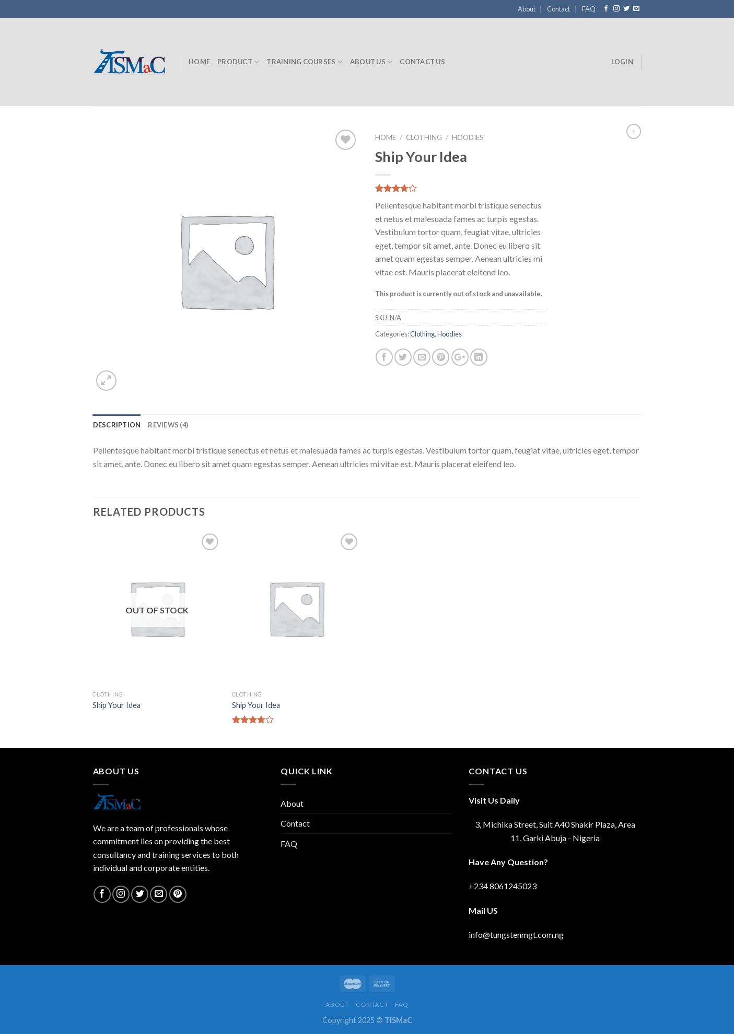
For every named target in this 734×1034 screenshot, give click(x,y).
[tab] (117, 424)
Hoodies (468, 137)
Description (117, 425)
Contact (558, 9)
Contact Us (422, 61)
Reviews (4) (168, 425)
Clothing (424, 137)
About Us (371, 62)
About (526, 9)
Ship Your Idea (116, 705)
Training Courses (304, 62)
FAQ (589, 9)
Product (238, 62)
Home (199, 61)
